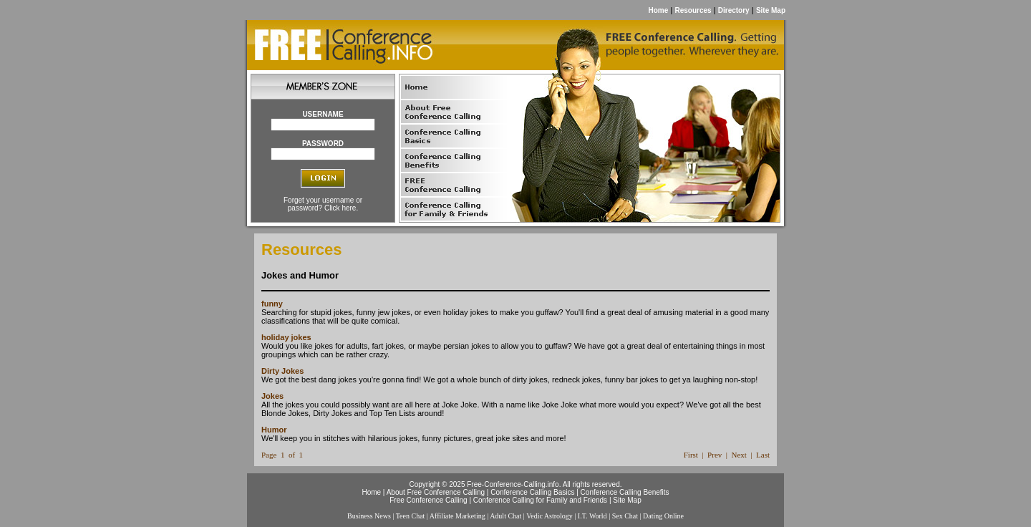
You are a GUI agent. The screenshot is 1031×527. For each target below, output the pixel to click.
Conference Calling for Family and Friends (540, 500)
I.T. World (592, 516)
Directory (734, 10)
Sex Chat (625, 516)
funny (272, 303)
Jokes (272, 396)
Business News (369, 516)
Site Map (770, 10)
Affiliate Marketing (457, 516)
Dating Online (663, 516)
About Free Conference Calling (436, 492)
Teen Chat (410, 516)
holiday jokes (286, 337)
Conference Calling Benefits (625, 492)
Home (658, 10)
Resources (692, 10)
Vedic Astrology (549, 516)
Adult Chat (505, 516)
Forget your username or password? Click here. (323, 204)
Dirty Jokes (282, 371)
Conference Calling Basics (532, 492)
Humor (273, 429)
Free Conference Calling (428, 500)
